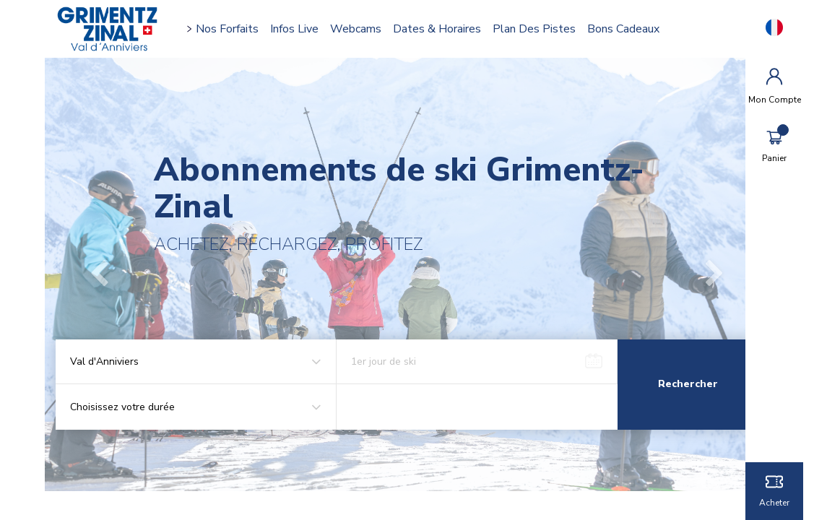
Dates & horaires (444, 29)
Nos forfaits (234, 29)
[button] (110, 274)
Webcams (363, 29)
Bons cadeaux (630, 29)
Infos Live (301, 29)
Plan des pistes (541, 29)
